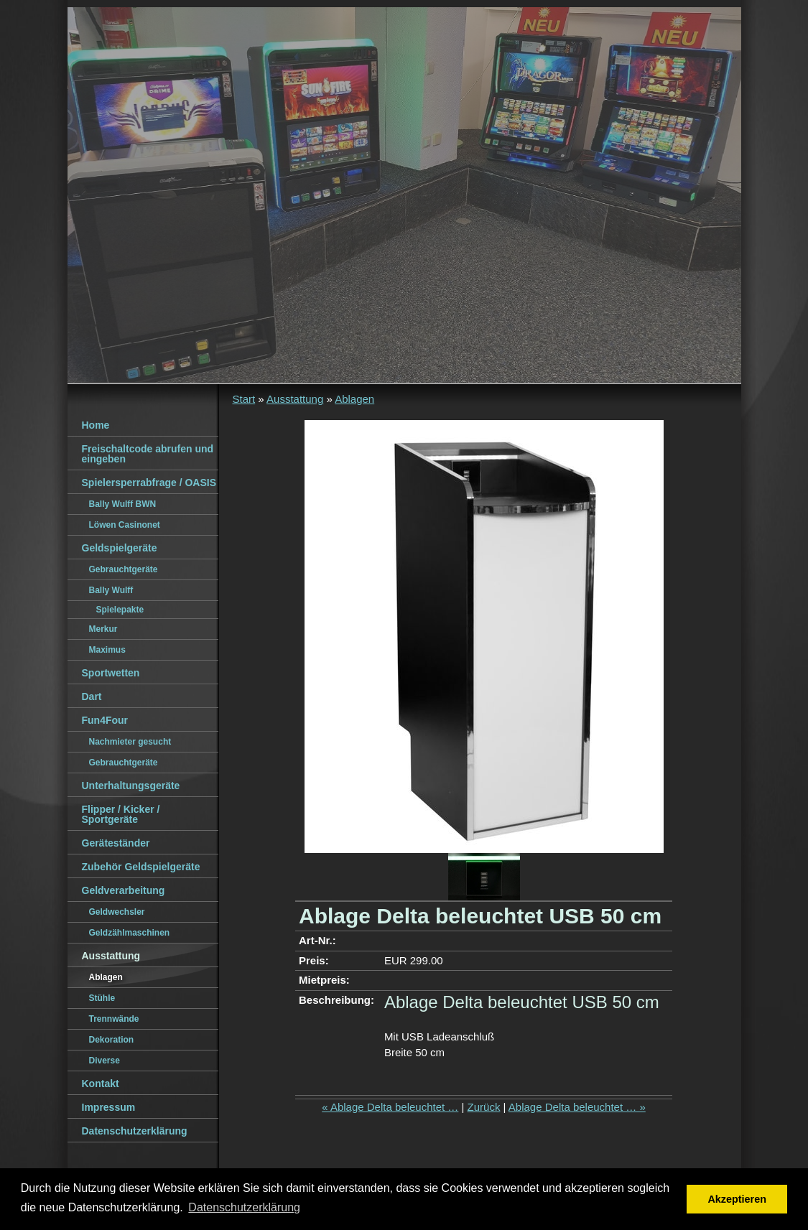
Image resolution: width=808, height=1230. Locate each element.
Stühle (102, 998)
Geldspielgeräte (119, 548)
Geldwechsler (117, 912)
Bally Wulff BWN (123, 504)
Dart (92, 696)
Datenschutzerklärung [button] (244, 1207)
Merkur (103, 629)
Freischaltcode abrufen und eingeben (148, 454)
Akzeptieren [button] (736, 1199)
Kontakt (100, 1083)
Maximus (107, 650)
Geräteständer (116, 843)
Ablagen (354, 399)
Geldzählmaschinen (129, 933)
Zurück (484, 1107)
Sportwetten (111, 673)
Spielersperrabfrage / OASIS (149, 482)
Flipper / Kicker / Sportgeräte (121, 814)
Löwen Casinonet (124, 525)
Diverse (104, 1061)
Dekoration (111, 1040)
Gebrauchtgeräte (123, 569)
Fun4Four (105, 720)
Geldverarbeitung (123, 890)
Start (244, 399)
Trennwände (114, 1019)
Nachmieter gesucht (130, 742)
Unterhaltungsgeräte (131, 785)
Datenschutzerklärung (134, 1131)
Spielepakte (120, 610)
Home (96, 425)
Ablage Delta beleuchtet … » (577, 1107)
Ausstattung (294, 399)
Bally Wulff (111, 590)
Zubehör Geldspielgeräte (141, 866)
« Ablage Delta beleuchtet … (390, 1107)
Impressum (109, 1107)
